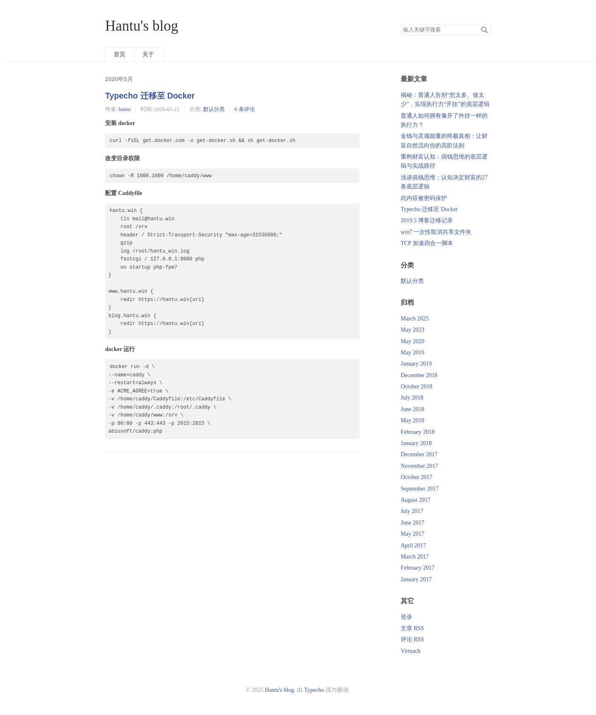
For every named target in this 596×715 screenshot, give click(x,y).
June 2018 (412, 409)
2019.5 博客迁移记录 (427, 220)
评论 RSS (412, 639)
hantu (125, 109)
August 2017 (415, 500)
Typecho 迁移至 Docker (150, 95)
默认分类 (214, 109)
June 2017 (412, 523)
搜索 (484, 30)
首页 (119, 54)
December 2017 (419, 454)
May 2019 (412, 352)
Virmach (411, 651)
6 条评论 (245, 109)
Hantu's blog (141, 26)
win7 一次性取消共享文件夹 (436, 232)
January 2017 (416, 579)
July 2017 (412, 511)
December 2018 (419, 375)
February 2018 (418, 432)
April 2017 (413, 545)
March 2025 (415, 318)
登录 (406, 617)
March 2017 (415, 557)
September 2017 (419, 489)
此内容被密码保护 (424, 198)
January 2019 (416, 364)
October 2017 (417, 477)
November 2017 (419, 466)
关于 (148, 54)
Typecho (314, 690)
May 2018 (412, 420)
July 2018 (412, 398)
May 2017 (412, 534)
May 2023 (412, 330)
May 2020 (412, 341)
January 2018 (416, 443)
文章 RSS (412, 628)
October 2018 (417, 386)
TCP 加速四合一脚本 (427, 243)
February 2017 (418, 568)
